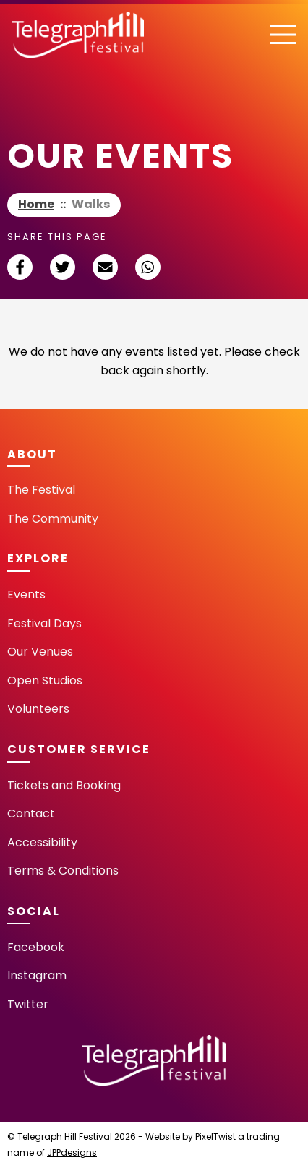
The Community (52, 518)
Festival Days (44, 623)
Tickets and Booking (64, 785)
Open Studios (44, 680)
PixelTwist (215, 1136)
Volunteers (38, 708)
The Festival (41, 489)
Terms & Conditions (63, 870)
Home (36, 204)
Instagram (37, 975)
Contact (31, 813)
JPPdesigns (72, 1152)
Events (26, 594)
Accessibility (42, 842)
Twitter (27, 1004)
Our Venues (40, 651)
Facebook (35, 947)
